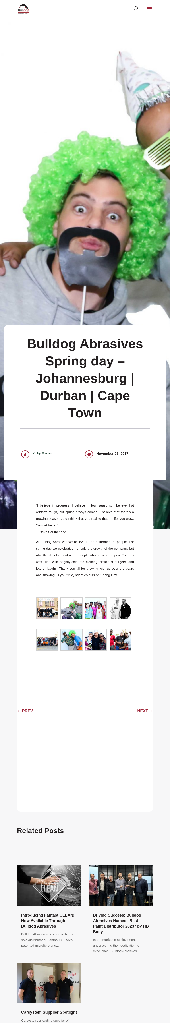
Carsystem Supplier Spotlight (49, 1012)
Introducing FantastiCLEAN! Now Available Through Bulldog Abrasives (48, 920)
